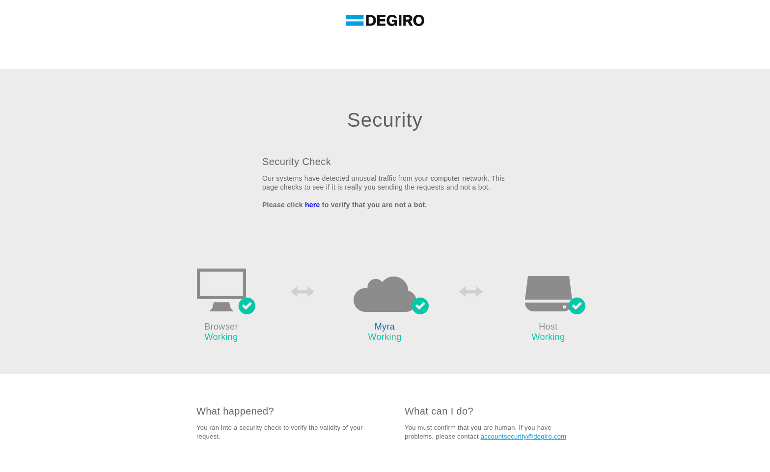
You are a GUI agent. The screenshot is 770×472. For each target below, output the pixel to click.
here (312, 205)
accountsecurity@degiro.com (524, 436)
